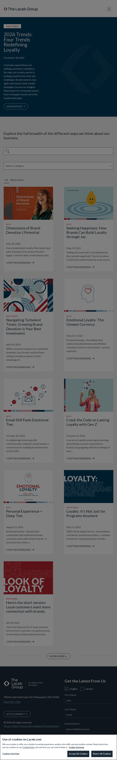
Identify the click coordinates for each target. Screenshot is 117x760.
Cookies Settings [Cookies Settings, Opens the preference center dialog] (10, 753)
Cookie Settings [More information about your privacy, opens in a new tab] (76, 747)
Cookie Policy (29, 747)
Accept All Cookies (78, 754)
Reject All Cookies (102, 754)
